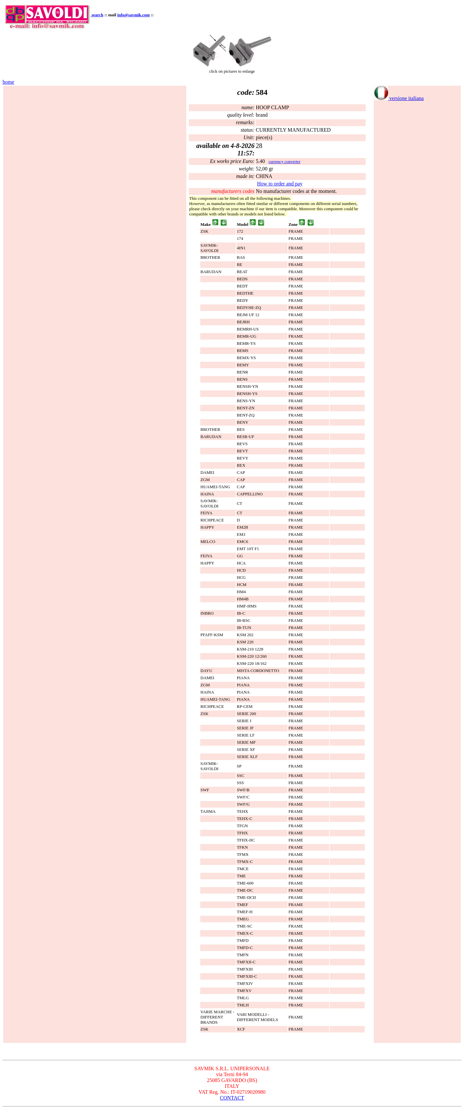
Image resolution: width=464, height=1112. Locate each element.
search (97, 14)
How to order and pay (280, 183)
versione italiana (399, 98)
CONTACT (232, 1098)
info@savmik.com (133, 14)
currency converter (285, 161)
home (8, 82)
